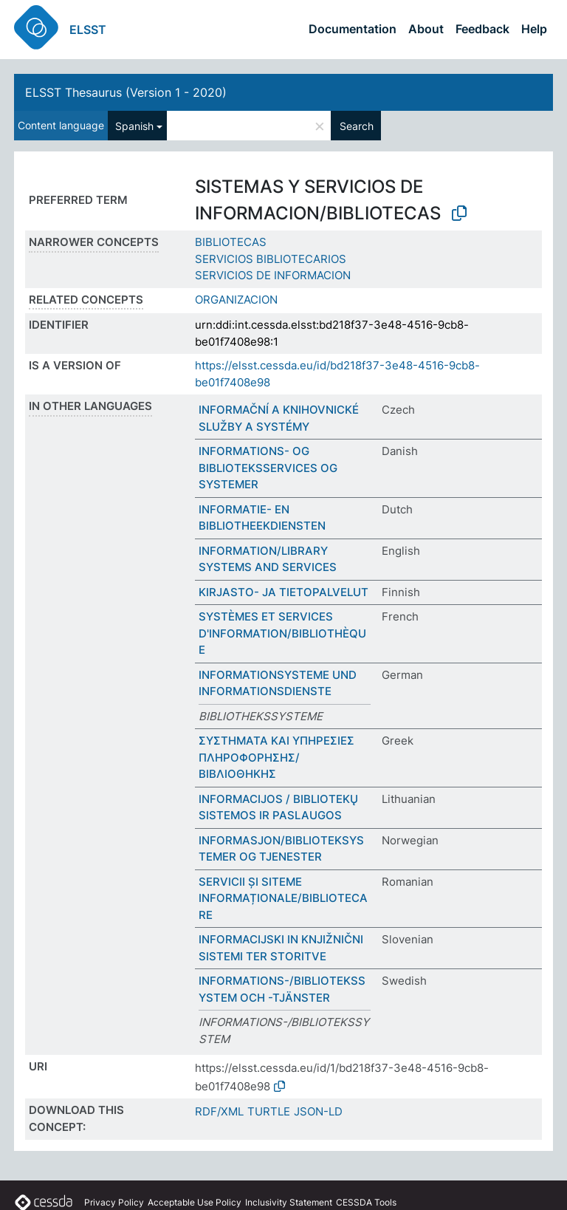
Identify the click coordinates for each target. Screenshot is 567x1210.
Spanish (134, 126)
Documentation (352, 28)
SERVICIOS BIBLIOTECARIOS (270, 259)
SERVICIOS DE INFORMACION (273, 275)
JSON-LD (318, 1111)
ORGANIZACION (236, 300)
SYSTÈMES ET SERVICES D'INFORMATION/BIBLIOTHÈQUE (282, 633)
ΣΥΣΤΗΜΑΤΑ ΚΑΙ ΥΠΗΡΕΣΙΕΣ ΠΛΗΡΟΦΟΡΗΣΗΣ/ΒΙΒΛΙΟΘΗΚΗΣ (276, 757)
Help (534, 28)
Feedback (482, 28)
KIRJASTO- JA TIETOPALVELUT (283, 592)
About (426, 28)
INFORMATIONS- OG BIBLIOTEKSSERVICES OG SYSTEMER (268, 467)
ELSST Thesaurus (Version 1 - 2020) (126, 92)
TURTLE (268, 1111)
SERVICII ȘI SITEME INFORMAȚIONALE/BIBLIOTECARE (283, 898)
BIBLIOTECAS (231, 242)
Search (357, 126)
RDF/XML (219, 1111)
